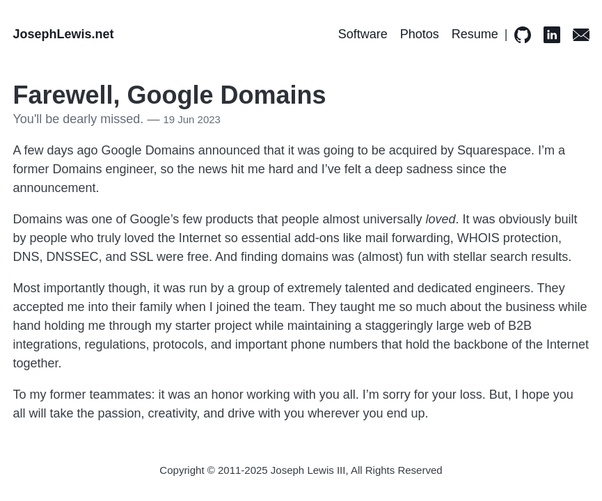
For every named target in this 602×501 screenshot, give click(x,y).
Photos (419, 34)
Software (363, 34)
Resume (475, 34)
